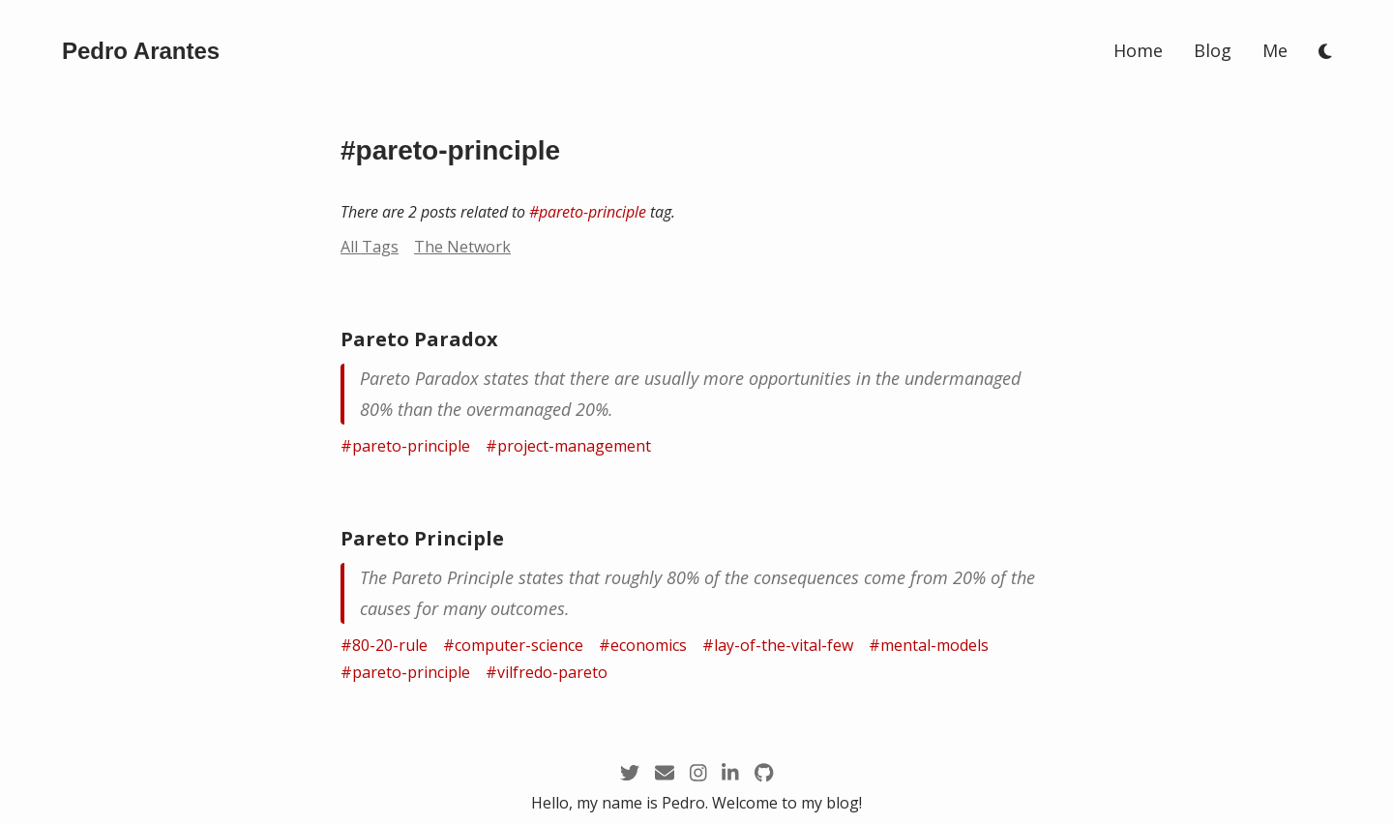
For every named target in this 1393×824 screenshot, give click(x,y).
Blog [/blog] (1212, 50)
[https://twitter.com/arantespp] (629, 772)
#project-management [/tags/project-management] (568, 445)
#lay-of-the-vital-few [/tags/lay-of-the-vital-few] (777, 645)
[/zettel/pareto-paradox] (696, 394)
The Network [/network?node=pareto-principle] (462, 246)
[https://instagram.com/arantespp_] (698, 772)
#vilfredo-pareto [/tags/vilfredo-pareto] (547, 672)
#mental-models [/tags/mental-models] (929, 645)
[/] (141, 51)
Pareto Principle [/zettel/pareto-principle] (422, 538)
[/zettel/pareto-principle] (696, 593)
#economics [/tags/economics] (643, 645)
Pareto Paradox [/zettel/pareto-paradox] (419, 339)
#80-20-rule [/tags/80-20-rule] (384, 645)
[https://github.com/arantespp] (764, 772)
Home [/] (1138, 50)
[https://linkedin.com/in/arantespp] (730, 772)
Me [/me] (1275, 50)
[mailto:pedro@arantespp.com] (664, 772)
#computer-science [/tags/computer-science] (513, 645)
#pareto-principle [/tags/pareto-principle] (587, 211)
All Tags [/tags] (370, 246)
